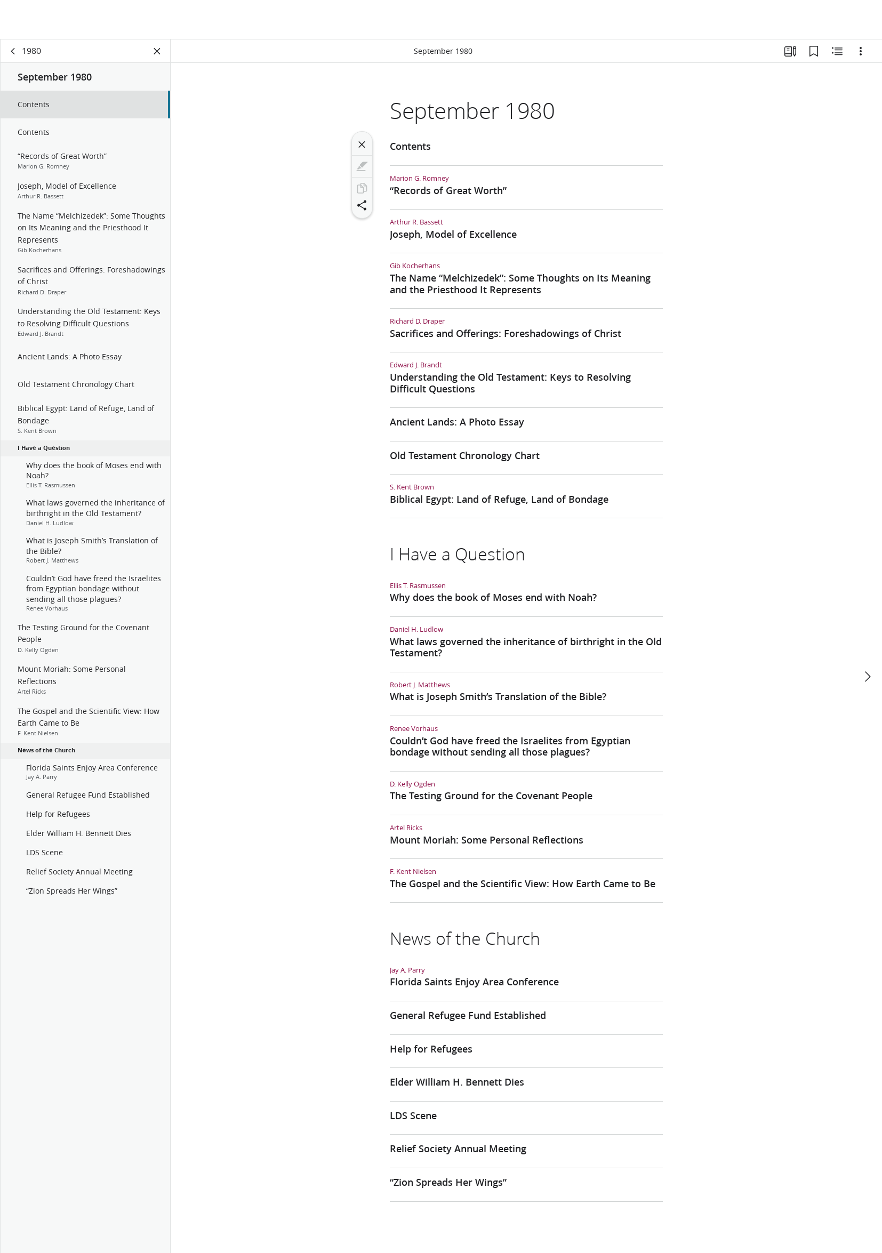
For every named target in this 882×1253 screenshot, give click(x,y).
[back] (13, 51)
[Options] (860, 51)
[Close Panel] (157, 51)
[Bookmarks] (813, 51)
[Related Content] (837, 51)
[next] (867, 637)
